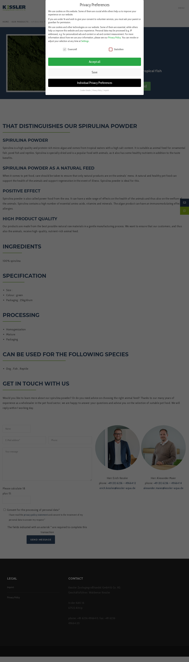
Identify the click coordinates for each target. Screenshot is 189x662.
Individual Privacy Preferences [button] (94, 81)
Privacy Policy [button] (97, 89)
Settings (85, 39)
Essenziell (70, 47)
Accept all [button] (94, 60)
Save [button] (94, 71)
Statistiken (116, 47)
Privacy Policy (114, 35)
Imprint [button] (106, 89)
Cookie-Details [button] (85, 89)
